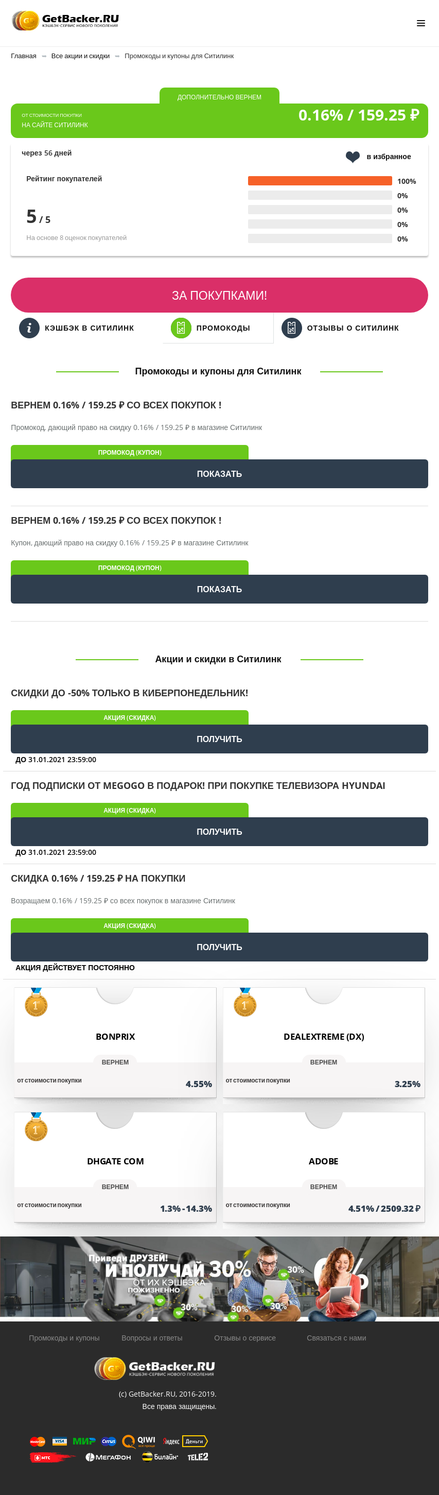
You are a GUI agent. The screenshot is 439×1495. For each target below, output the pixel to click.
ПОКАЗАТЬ (219, 473)
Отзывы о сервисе (245, 1338)
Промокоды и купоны (64, 1338)
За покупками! (219, 295)
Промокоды (211, 328)
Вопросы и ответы (151, 1338)
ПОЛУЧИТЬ (219, 739)
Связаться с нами (336, 1338)
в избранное (378, 157)
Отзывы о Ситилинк (340, 328)
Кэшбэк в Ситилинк (76, 328)
